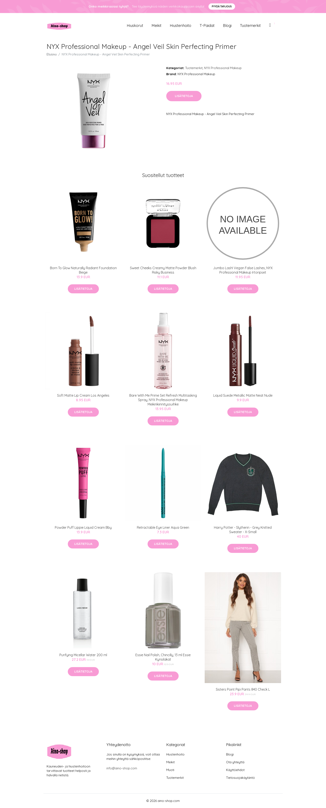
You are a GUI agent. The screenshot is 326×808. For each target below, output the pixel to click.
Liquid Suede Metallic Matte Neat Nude (242, 395)
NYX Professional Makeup (223, 68)
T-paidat (207, 25)
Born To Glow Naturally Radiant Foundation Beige (83, 270)
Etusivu (52, 54)
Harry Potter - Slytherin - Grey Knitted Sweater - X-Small (243, 529)
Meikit (156, 25)
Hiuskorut (135, 25)
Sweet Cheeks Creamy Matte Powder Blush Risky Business (163, 270)
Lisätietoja (184, 96)
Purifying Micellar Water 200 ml (83, 655)
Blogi (227, 25)
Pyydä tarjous (222, 6)
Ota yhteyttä (235, 762)
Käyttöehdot (235, 770)
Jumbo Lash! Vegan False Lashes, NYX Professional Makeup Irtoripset (243, 270)
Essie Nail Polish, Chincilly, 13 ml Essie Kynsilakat (163, 657)
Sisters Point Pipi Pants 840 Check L (243, 689)
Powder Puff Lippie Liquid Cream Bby (83, 527)
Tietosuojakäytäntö (240, 778)
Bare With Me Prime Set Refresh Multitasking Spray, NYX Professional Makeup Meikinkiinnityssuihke (163, 399)
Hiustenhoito (180, 25)
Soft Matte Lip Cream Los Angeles (83, 395)
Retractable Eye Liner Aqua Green (163, 527)
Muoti (170, 770)
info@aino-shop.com (121, 768)
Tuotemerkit (250, 25)
